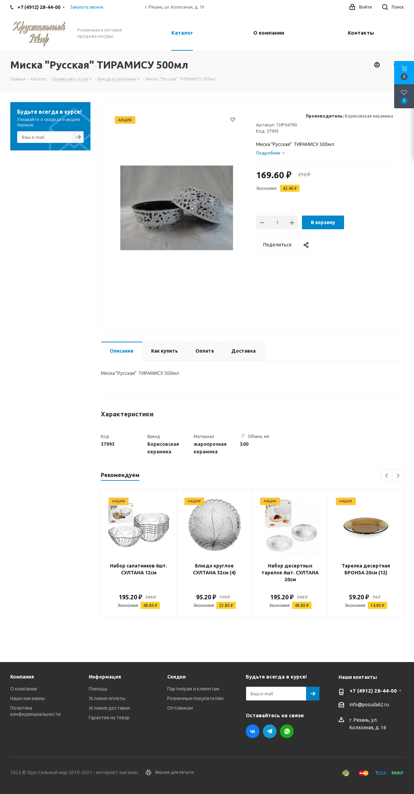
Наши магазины (27, 698)
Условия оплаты (107, 698)
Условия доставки (109, 708)
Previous (387, 476)
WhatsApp (287, 731)
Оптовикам (180, 708)
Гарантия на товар (109, 717)
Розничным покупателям (195, 698)
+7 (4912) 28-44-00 (373, 691)
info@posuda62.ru (369, 705)
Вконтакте (252, 731)
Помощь (98, 689)
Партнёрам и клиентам (193, 689)
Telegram (270, 731)
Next (398, 476)
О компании (23, 689)
